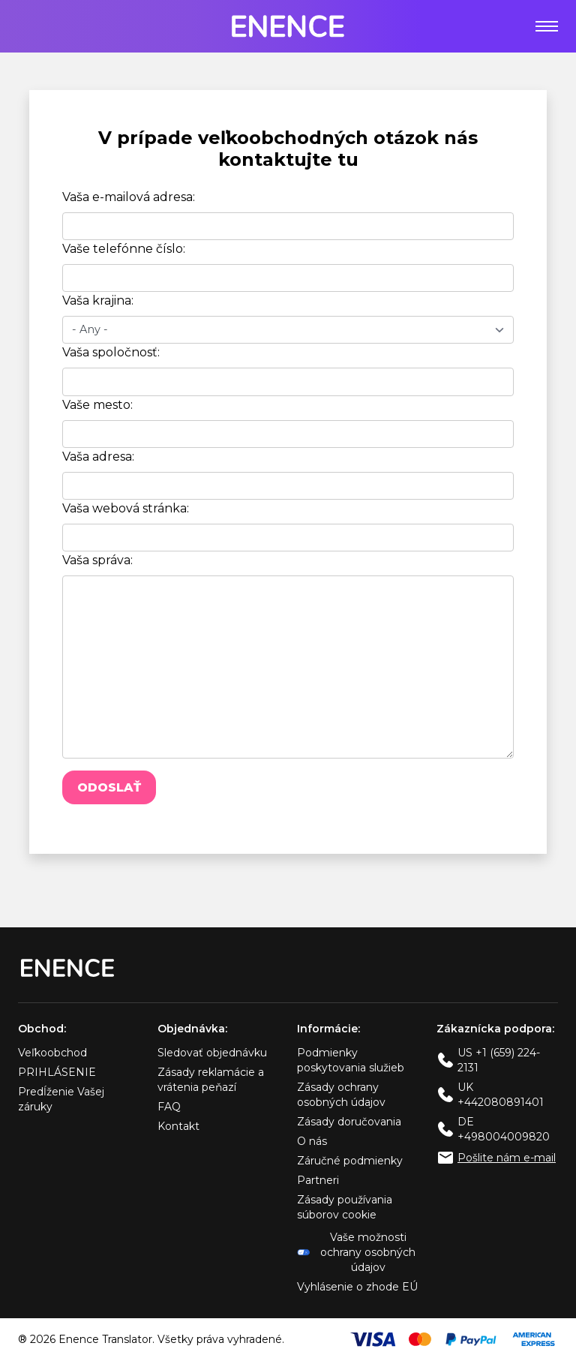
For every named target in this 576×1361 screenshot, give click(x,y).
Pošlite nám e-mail (507, 1157)
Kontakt (179, 1126)
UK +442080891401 (501, 1094)
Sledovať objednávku (212, 1052)
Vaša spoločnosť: (111, 352)
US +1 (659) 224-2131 (499, 1060)
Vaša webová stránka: (125, 508)
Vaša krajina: (98, 300)
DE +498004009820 (504, 1129)
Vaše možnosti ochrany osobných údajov (356, 1252)
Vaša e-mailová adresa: (128, 197)
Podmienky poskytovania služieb (350, 1060)
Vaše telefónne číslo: (123, 249)
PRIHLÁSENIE (57, 1072)
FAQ (169, 1106)
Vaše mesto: (97, 405)
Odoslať (109, 787)
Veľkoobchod (52, 1052)
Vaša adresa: (98, 456)
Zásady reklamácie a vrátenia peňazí (211, 1079)
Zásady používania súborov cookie (344, 1207)
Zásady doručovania (349, 1121)
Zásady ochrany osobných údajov (341, 1094)
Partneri (318, 1180)
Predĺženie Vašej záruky (61, 1099)
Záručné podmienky (350, 1160)
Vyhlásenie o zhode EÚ (357, 1286)
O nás (312, 1141)
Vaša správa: (97, 560)
